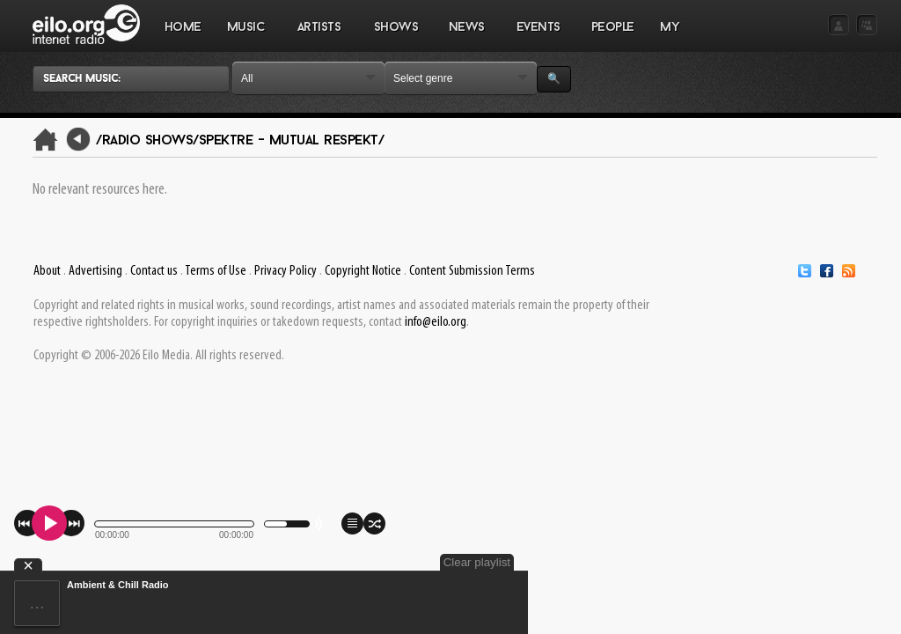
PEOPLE (612, 27)
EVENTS (537, 36)
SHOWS (395, 36)
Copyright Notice (363, 271)
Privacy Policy (285, 271)
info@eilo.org (435, 322)
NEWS (466, 36)
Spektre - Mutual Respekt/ (292, 141)
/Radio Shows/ (147, 141)
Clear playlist (476, 562)
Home (183, 27)
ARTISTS (319, 36)
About (47, 271)
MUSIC (246, 36)
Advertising (95, 271)
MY (671, 36)
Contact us (154, 271)
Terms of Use (215, 271)
